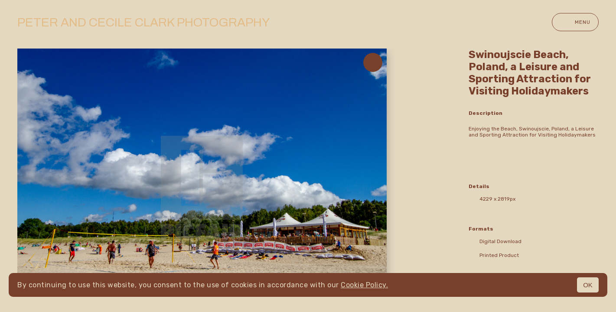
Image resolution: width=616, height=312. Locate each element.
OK (588, 285)
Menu (575, 22)
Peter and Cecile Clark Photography (143, 22)
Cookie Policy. (364, 285)
